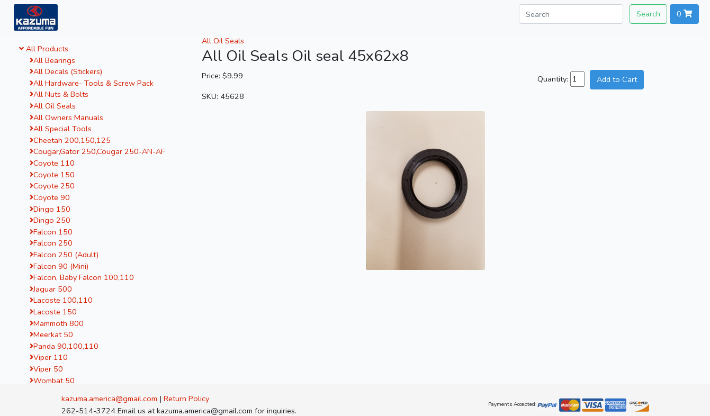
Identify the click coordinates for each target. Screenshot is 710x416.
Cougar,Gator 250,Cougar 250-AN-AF (97, 151)
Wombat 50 (52, 380)
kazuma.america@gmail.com (109, 398)
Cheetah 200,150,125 (70, 140)
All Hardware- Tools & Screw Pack (92, 83)
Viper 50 (46, 369)
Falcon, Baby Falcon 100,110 (82, 277)
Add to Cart (617, 79)
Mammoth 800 (57, 323)
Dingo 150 (50, 209)
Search (648, 13)
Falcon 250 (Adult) (64, 254)
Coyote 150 (52, 174)
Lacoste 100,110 (61, 300)
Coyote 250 (52, 185)
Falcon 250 (51, 243)
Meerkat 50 (51, 334)
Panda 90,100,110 (64, 346)
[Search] (571, 14)
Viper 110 (49, 357)
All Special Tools (61, 128)
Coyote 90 (50, 197)
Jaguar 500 (51, 289)
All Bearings (52, 60)
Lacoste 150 (53, 311)
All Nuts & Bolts (59, 94)
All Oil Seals (53, 106)
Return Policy (186, 398)
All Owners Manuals (66, 117)
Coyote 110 (52, 163)
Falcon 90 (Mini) (59, 266)
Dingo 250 (50, 220)
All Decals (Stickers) (66, 71)
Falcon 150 (51, 232)
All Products (43, 48)
